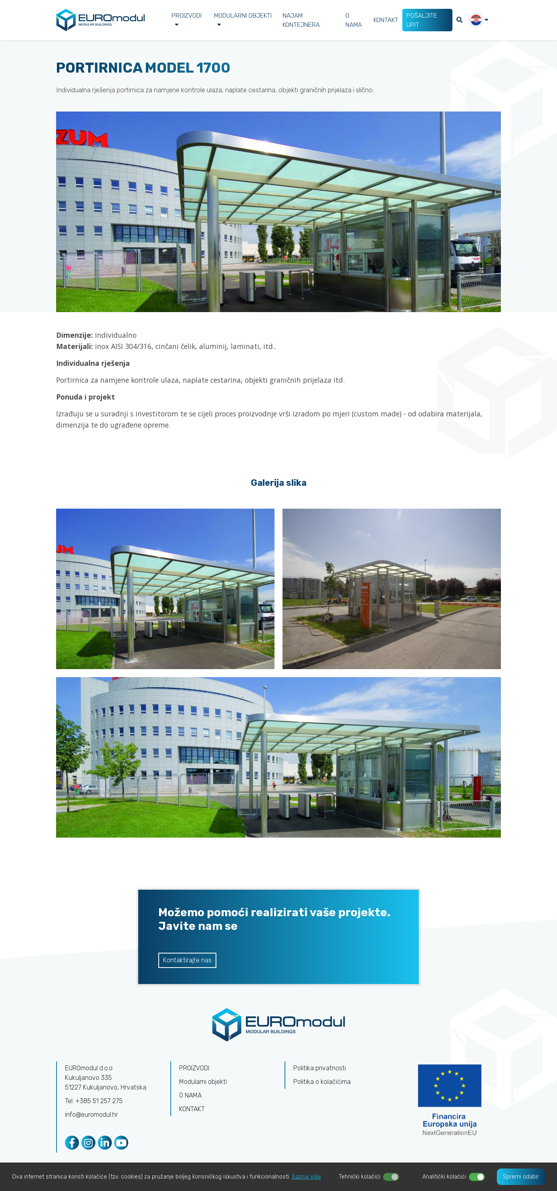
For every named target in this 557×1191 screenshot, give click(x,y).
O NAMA (353, 19)
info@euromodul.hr (91, 1114)
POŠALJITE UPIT (422, 19)
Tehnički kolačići (359, 1176)
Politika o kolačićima (322, 1081)
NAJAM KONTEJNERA (301, 19)
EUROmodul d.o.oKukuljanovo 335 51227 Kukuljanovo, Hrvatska (105, 1077)
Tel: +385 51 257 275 (94, 1101)
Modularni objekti (243, 19)
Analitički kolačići (444, 1176)
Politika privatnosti (319, 1068)
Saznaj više (306, 1176)
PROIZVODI (187, 19)
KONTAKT (386, 20)
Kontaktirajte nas (187, 960)
